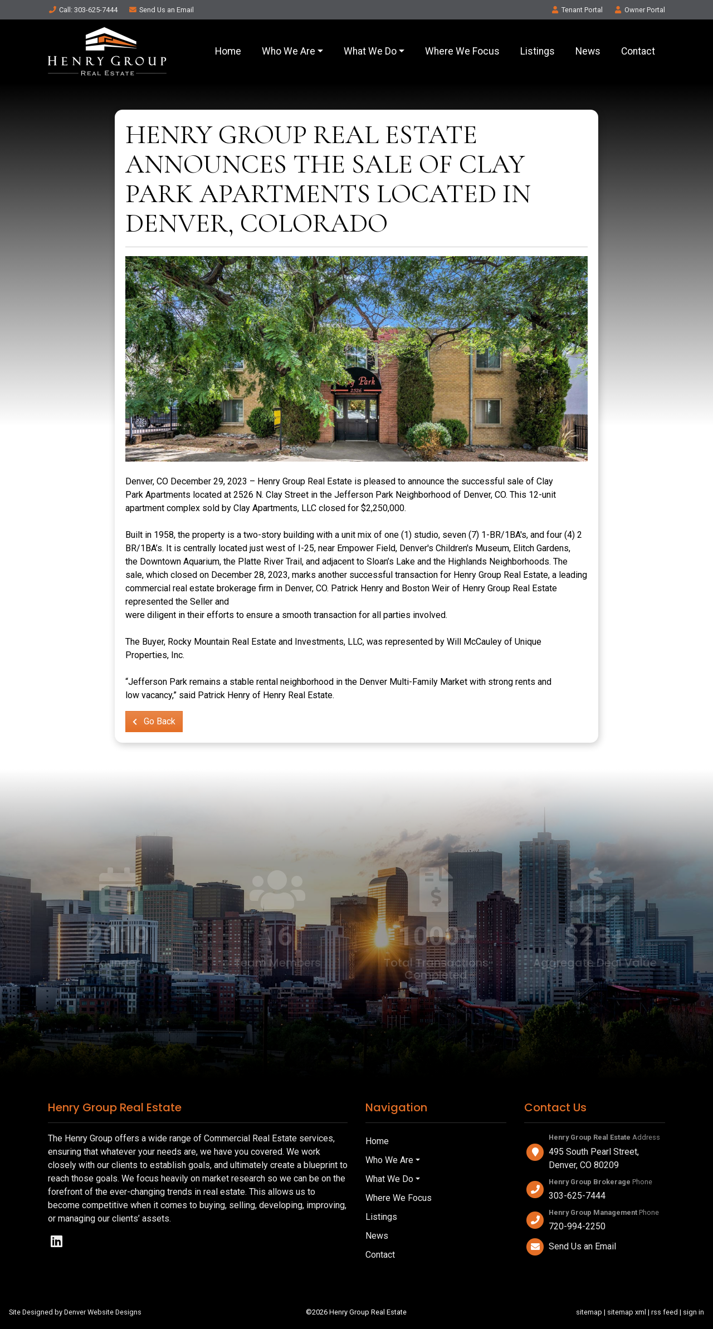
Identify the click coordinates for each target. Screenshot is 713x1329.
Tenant (576, 10)
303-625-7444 (577, 1195)
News (587, 51)
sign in (693, 1312)
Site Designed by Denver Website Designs (75, 1312)
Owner (639, 10)
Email (161, 10)
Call (83, 10)
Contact (638, 51)
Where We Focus (462, 51)
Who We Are (288, 51)
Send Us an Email (582, 1246)
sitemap (589, 1312)
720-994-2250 (577, 1226)
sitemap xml (626, 1312)
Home (228, 51)
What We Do (370, 51)
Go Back (154, 721)
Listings (537, 51)
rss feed (664, 1312)
